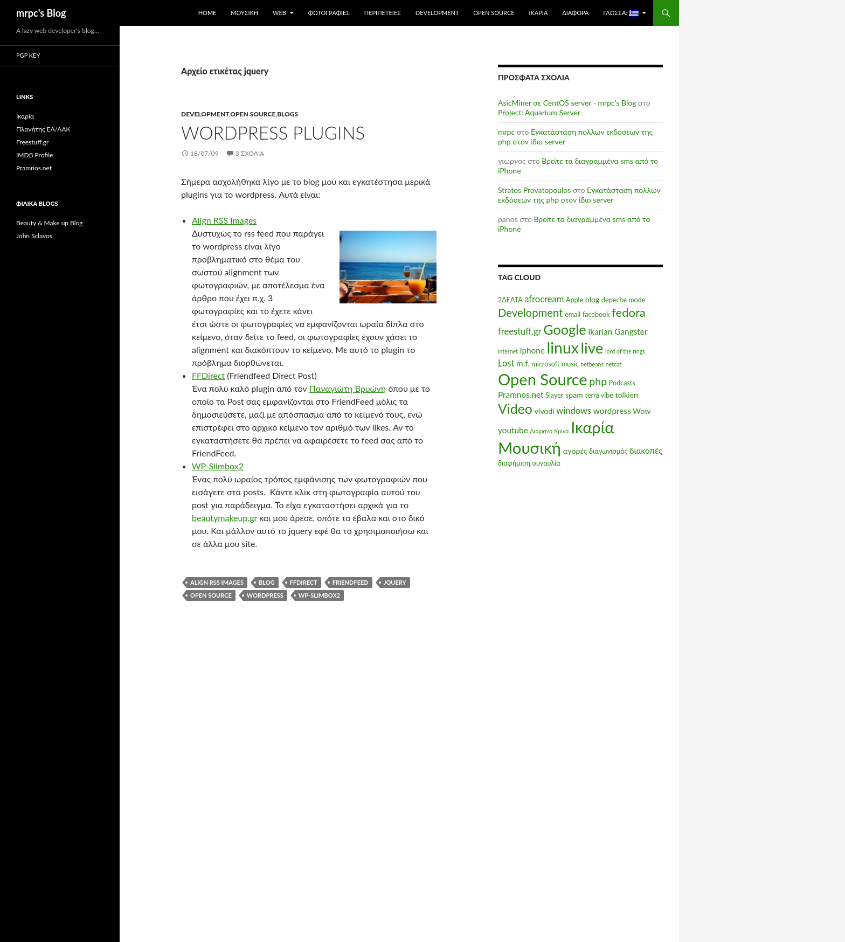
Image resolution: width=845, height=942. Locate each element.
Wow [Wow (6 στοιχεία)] (641, 410)
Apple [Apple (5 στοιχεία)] (574, 300)
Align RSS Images (224, 220)
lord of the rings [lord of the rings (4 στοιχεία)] (625, 351)
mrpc (506, 131)
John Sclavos (34, 236)
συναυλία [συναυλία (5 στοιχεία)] (546, 463)
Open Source (493, 12)
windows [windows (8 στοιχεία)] (573, 410)
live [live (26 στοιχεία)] (591, 347)
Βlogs (287, 114)
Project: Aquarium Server (539, 112)
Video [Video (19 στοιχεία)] (515, 408)
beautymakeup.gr (224, 517)
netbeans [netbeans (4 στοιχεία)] (592, 364)
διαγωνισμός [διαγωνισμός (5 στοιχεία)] (608, 451)
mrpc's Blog (41, 13)
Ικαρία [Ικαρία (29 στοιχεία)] (592, 427)
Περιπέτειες (382, 12)
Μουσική (244, 12)
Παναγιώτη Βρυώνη (347, 388)
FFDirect (208, 375)
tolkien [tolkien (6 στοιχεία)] (626, 394)
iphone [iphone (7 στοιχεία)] (532, 350)
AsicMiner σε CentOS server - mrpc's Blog (567, 102)
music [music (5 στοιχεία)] (570, 364)
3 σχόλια (250, 153)
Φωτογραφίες (329, 12)
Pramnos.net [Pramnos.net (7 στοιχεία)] (521, 394)
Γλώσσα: (621, 13)
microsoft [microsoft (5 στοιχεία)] (546, 364)
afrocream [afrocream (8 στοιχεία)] (544, 299)
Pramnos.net (34, 168)
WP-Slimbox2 (218, 466)
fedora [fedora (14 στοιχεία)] (629, 312)
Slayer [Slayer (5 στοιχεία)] (554, 395)
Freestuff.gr (32, 142)
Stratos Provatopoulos (534, 190)
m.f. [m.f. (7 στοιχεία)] (523, 363)
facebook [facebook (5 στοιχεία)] (596, 314)
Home (207, 12)
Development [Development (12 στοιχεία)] (530, 312)
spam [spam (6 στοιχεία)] (574, 394)
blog (267, 582)
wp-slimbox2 (319, 595)
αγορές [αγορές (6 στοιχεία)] (575, 450)
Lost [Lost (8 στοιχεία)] (506, 363)
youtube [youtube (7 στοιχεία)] (513, 430)
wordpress (265, 595)
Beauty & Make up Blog (49, 223)
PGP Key (28, 55)
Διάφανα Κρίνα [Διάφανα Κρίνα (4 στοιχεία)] (549, 430)
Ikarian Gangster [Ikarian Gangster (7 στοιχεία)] (617, 331)
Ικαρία (538, 12)
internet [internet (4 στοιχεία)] (508, 351)
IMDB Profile (34, 155)
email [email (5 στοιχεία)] (572, 314)
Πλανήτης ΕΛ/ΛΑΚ (43, 129)
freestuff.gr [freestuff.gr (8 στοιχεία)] (520, 331)
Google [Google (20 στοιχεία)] (564, 329)
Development (437, 12)
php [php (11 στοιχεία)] (598, 381)
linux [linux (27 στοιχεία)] (563, 347)
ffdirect (303, 582)
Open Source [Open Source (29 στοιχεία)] (542, 379)
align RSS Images (217, 582)
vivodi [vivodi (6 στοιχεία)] (544, 410)
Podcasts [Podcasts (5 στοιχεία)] (622, 383)
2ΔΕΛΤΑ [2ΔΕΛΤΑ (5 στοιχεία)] (510, 300)
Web (279, 12)
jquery (395, 582)
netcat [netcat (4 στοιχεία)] (613, 364)
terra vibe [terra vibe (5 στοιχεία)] (599, 395)
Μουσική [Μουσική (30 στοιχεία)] (529, 447)
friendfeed (351, 582)
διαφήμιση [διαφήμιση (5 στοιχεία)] (514, 463)
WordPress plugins (273, 132)
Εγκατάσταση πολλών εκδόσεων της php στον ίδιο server (579, 194)
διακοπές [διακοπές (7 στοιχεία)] (645, 450)
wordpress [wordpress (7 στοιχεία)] (612, 410)
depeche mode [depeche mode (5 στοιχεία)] (623, 300)
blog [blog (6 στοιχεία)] (592, 299)
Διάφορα (575, 12)
